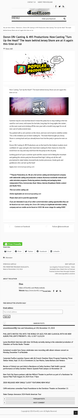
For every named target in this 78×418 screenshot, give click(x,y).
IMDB (39, 207)
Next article (70, 264)
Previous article (9, 264)
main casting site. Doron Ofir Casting (33, 204)
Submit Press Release (45, 2)
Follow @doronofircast (60, 227)
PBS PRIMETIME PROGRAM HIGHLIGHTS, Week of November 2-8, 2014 (16, 268)
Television (9, 258)
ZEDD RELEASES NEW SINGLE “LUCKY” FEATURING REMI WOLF (26, 382)
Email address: (8, 308)
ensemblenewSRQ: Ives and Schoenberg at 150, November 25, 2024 (29, 328)
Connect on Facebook (22, 227)
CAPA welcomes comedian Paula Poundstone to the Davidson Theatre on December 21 (35, 388)
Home (13, 27)
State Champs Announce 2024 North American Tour (22, 394)
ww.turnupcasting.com (33, 194)
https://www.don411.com (34, 291)
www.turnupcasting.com (26, 167)
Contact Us (31, 2)
